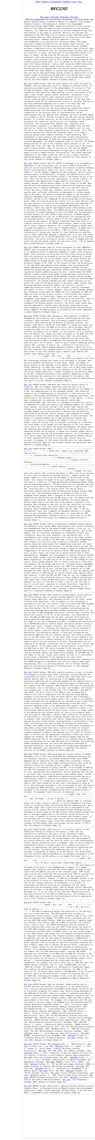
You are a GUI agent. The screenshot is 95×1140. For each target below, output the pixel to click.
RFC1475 (70, 1071)
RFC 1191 (85, 1033)
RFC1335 (28, 1053)
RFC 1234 (71, 1038)
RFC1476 (34, 1075)
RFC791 (72, 1011)
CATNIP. (72, 679)
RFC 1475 (55, 1073)
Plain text (29, 19)
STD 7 (57, 1026)
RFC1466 (39, 1068)
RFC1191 (28, 1033)
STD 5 (42, 1015)
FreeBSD (66, 2)
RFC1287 (59, 1046)
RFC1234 (72, 1035)
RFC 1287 (42, 1051)
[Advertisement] (11, 569)
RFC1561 (73, 1077)
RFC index (44, 17)
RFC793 (83, 1022)
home (38, 2)
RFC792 (43, 1018)
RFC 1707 (28, 83)
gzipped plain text (41, 19)
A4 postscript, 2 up (69, 19)
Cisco (80, 2)
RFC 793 (65, 1026)
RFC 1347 (80, 1066)
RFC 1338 (50, 1062)
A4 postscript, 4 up (85, 19)
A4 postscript (55, 19)
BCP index (64, 17)
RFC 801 (34, 1031)
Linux (73, 2)
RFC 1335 (28, 1057)
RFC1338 (73, 1057)
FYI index (74, 17)
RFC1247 (56, 1044)
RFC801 (55, 1029)
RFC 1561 (66, 1079)
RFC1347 (34, 1064)
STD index (54, 17)
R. (44, 1048)
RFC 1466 (43, 1071)
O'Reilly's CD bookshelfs (51, 2)
